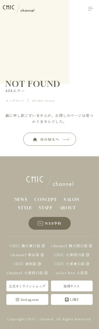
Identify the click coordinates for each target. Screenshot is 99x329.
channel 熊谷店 (25, 254)
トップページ (15, 101)
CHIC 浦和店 (25, 263)
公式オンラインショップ (27, 286)
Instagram (27, 299)
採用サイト (72, 286)
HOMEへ (46, 139)
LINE (72, 299)
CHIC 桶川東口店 (25, 245)
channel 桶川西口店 (69, 245)
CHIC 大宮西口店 (69, 254)
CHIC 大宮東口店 (69, 263)
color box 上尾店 (72, 272)
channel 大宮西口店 (25, 272)
